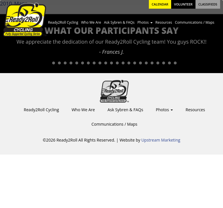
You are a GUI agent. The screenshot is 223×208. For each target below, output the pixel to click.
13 (117, 63)
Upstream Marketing (160, 140)
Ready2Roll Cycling (63, 22)
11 (105, 63)
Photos (144, 22)
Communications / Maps (194, 22)
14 (123, 63)
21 (163, 63)
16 (134, 63)
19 (152, 63)
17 (140, 63)
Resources (164, 22)
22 (169, 63)
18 (146, 63)
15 (128, 63)
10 (99, 63)
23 (175, 63)
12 (111, 63)
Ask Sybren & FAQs (119, 22)
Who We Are (91, 22)
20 (157, 63)
